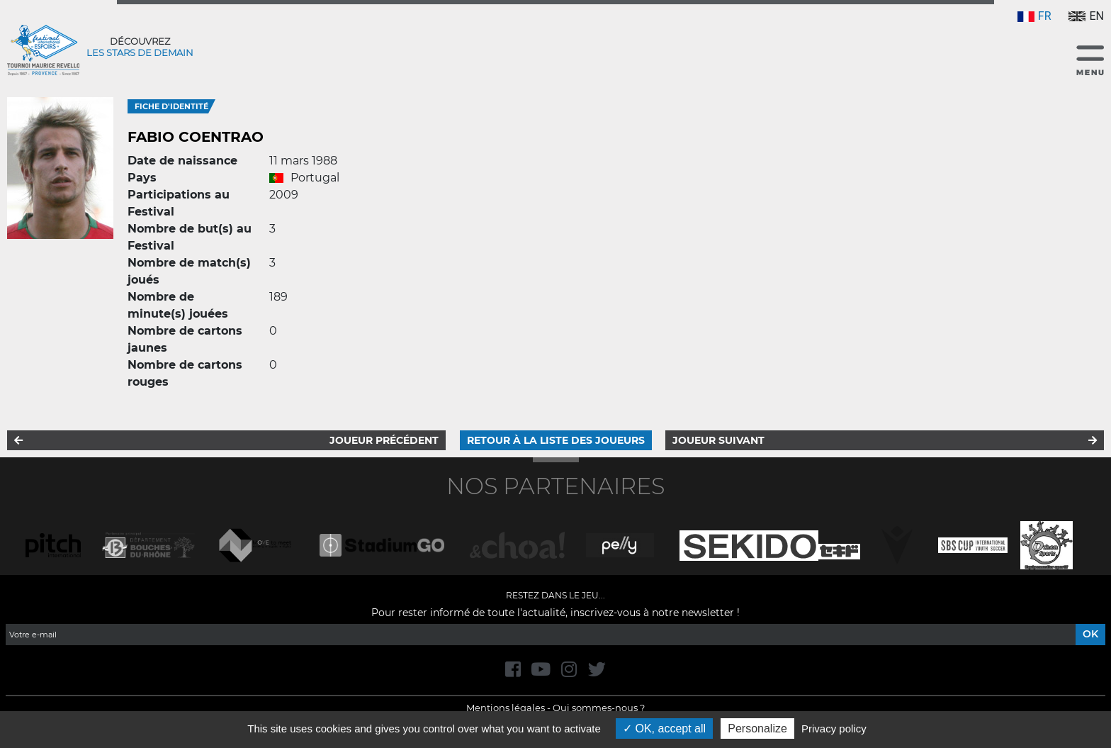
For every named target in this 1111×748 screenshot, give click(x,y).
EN (1086, 16)
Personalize (757, 728)
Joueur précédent (384, 440)
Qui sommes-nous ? (599, 707)
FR (1034, 16)
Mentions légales (505, 707)
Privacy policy (834, 728)
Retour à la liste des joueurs (556, 440)
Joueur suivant (718, 440)
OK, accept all (664, 728)
